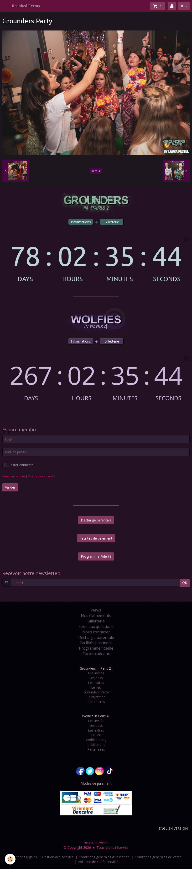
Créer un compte (13, 476)
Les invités (96, 673)
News (96, 610)
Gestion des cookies (57, 857)
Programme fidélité (96, 648)
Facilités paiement (96, 642)
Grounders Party (96, 692)
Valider (10, 487)
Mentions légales (24, 857)
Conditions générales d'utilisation (104, 857)
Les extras (96, 682)
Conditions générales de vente (158, 857)
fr (182, 6)
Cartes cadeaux (96, 653)
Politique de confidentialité (98, 861)
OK (184, 582)
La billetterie (96, 697)
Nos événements (96, 615)
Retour (95, 171)
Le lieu (96, 687)
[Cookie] (10, 859)
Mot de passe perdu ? (41, 476)
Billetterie (96, 621)
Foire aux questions (96, 626)
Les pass (96, 678)
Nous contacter (96, 632)
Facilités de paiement (96, 538)
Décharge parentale (96, 520)
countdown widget (96, 259)
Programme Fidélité (96, 556)
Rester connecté (18, 465)
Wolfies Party (96, 740)
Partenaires (96, 701)
